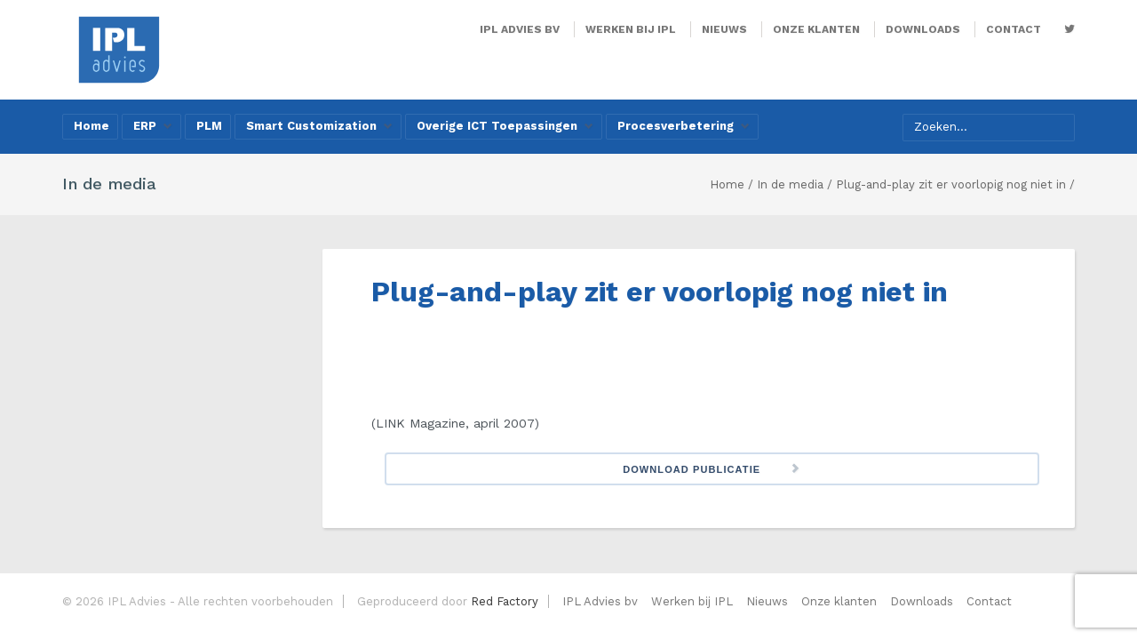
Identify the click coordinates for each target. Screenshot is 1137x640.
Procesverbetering (683, 125)
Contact (1013, 29)
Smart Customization (319, 125)
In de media (790, 184)
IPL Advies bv (520, 29)
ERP (152, 125)
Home (91, 125)
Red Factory (504, 601)
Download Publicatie (691, 469)
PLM (209, 125)
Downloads (923, 29)
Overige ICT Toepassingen (505, 125)
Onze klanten (816, 29)
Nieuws (724, 29)
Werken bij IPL (630, 29)
